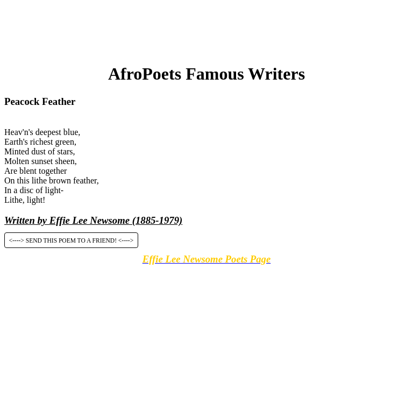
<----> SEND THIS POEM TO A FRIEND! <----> (71, 240)
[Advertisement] (206, 28)
